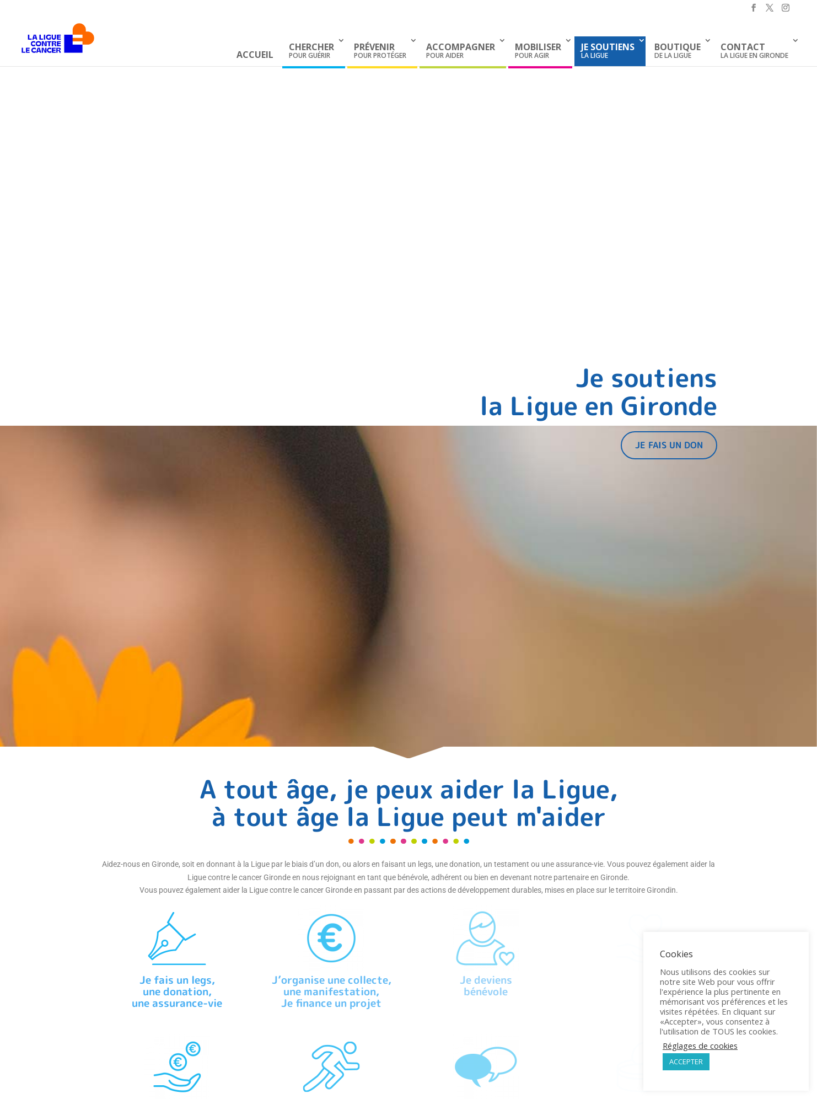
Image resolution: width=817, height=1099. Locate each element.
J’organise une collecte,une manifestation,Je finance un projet (331, 991)
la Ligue (608, 50)
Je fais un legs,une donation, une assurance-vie (177, 991)
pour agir (538, 50)
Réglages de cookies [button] (700, 1045)
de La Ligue (677, 50)
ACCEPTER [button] (686, 1061)
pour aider (460, 50)
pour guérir (311, 50)
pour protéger (380, 50)
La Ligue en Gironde (754, 50)
